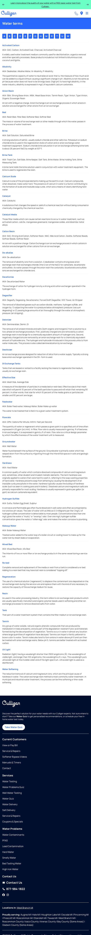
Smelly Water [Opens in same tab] (9, 857)
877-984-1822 (15, 889)
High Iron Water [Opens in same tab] (10, 869)
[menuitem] (81, 13)
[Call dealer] (76, 13)
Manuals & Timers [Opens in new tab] (11, 762)
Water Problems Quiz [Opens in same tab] (13, 787)
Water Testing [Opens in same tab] (9, 781)
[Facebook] (3, 895)
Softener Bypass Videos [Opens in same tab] (14, 756)
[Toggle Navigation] (87, 13)
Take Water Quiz (14, 727)
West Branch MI (25, 907)
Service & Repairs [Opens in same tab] (11, 751)
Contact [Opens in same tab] (6, 768)
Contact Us (14, 883)
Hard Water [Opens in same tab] (8, 852)
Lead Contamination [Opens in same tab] (13, 846)
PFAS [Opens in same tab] (5, 840)
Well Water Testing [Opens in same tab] (12, 792)
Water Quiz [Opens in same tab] (8, 798)
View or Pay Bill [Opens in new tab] (10, 745)
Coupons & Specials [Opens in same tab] (12, 821)
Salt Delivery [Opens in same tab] (8, 810)
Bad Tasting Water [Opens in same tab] (11, 863)
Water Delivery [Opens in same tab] (9, 804)
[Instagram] (8, 895)
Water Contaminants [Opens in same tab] (13, 834)
